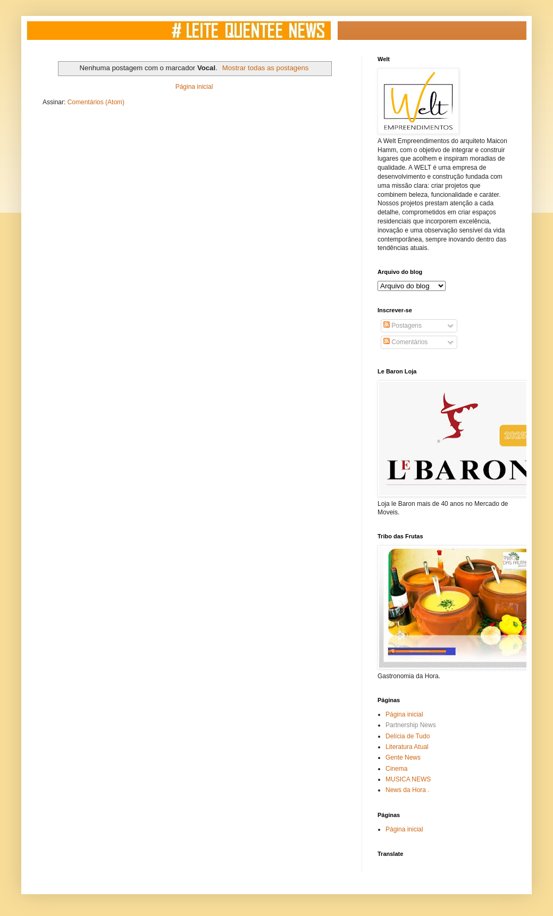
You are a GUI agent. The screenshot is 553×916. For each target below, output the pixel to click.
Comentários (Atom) (96, 102)
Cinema (396, 768)
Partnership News (411, 725)
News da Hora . (408, 790)
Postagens (402, 325)
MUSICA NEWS (408, 779)
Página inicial (194, 86)
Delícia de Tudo (408, 736)
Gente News (403, 757)
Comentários (405, 342)
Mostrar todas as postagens (265, 68)
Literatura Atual (407, 747)
